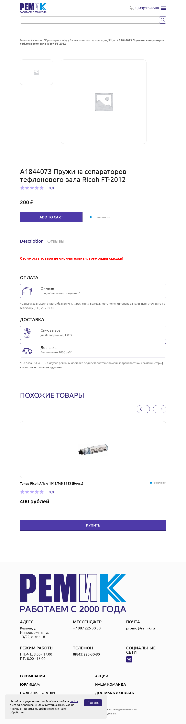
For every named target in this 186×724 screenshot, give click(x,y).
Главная (25, 40)
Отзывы (55, 241)
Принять (93, 702)
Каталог (38, 40)
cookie (74, 701)
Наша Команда (110, 684)
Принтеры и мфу (56, 40)
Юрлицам (30, 684)
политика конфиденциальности (117, 709)
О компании (32, 676)
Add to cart (51, 217)
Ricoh (112, 40)
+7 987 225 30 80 (87, 628)
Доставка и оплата (114, 693)
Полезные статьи (37, 693)
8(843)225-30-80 (86, 654)
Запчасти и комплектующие (88, 40)
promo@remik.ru (140, 628)
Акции (101, 676)
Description (32, 241)
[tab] (32, 241)
